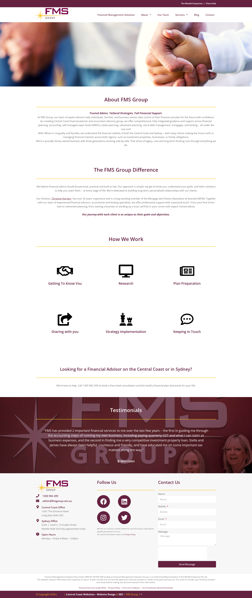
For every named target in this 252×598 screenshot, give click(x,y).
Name (161, 493)
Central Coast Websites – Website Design (91, 594)
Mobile (162, 506)
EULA (60, 594)
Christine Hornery (61, 198)
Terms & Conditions (131, 587)
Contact (210, 14)
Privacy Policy (129, 534)
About (146, 14)
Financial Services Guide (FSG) (92, 587)
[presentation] (182, 553)
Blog (196, 14)
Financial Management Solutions (116, 14)
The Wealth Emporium (192, 3)
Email (161, 519)
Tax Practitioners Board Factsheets (157, 587)
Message (163, 531)
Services (181, 14)
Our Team (163, 14)
